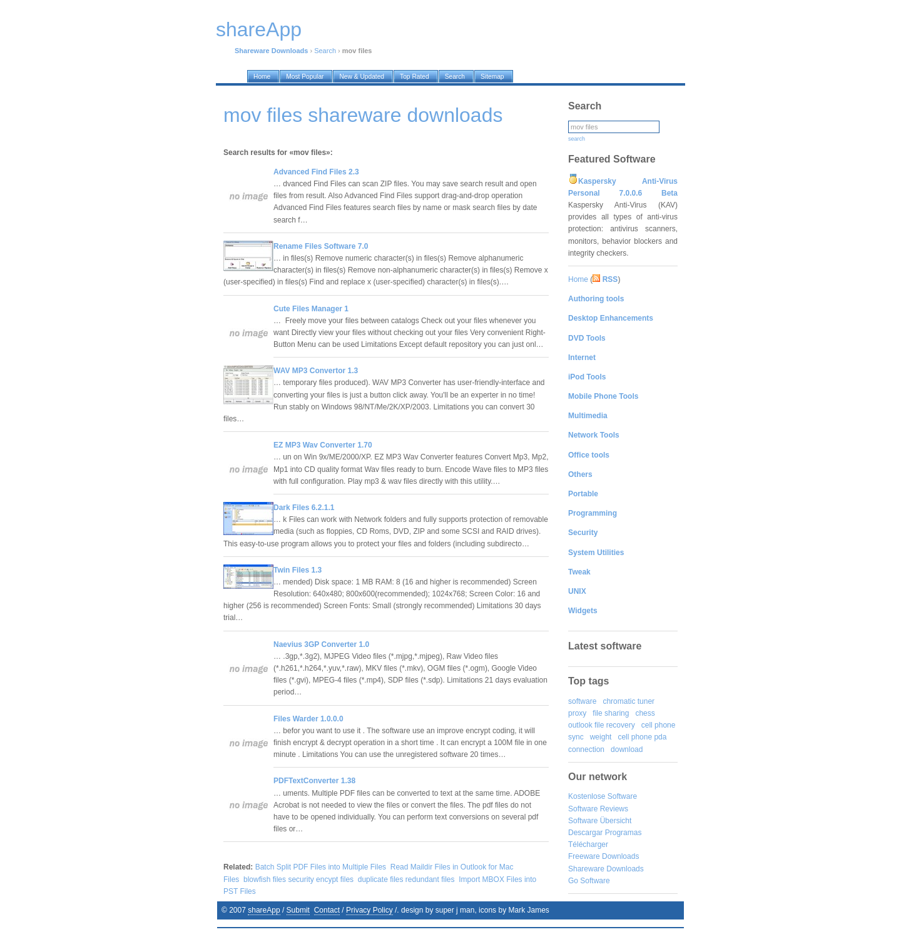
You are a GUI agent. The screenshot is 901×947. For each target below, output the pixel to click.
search (576, 139)
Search (325, 50)
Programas (623, 832)
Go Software (589, 880)
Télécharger (588, 844)
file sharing (611, 713)
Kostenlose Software (602, 796)
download (627, 749)
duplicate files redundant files (406, 879)
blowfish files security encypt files (298, 879)
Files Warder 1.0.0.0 (308, 718)
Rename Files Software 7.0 (320, 246)
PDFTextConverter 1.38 (314, 780)
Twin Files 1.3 (297, 570)
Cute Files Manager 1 (311, 308)
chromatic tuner (628, 701)
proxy (577, 713)
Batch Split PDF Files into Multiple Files (320, 867)
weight (601, 737)
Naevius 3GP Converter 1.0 (321, 644)
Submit (298, 910)
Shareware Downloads (606, 868)
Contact (327, 910)
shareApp (264, 910)
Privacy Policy (369, 910)
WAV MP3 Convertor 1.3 (315, 370)
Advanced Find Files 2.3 (316, 172)
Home (578, 279)
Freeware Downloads (603, 856)
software (582, 701)
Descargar (585, 832)
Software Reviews (598, 808)
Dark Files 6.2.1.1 (303, 507)
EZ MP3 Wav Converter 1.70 (322, 445)
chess (644, 713)
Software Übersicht (599, 820)
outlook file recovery (601, 725)
